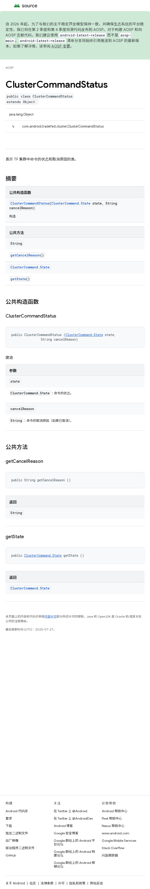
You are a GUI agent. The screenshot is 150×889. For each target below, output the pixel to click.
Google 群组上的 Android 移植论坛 (74, 864)
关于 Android (15, 883)
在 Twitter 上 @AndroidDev (73, 818)
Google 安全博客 (66, 833)
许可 (61, 883)
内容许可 (51, 616)
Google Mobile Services (119, 840)
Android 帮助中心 (114, 811)
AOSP (9, 68)
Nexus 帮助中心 (113, 826)
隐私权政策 (77, 883)
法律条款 (47, 883)
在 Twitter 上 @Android (70, 811)
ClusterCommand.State (70, 203)
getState (18, 279)
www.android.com (115, 833)
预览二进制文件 (17, 833)
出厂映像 (12, 840)
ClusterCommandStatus (29, 203)
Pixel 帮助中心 (112, 818)
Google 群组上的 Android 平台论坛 (74, 842)
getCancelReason (25, 255)
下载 (9, 826)
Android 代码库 (17, 811)
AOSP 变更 (60, 46)
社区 (33, 883)
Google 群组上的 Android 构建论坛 (74, 853)
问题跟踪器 (110, 855)
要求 (9, 818)
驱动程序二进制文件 (20, 848)
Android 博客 (63, 826)
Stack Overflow (113, 848)
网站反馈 (96, 883)
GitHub (11, 855)
